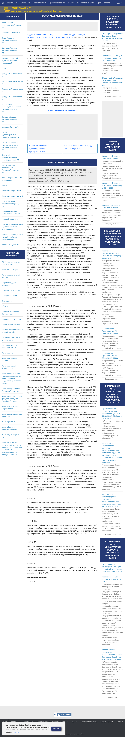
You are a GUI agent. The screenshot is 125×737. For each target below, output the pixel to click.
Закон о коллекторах (10, 270)
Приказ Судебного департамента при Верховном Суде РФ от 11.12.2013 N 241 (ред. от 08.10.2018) (112, 413)
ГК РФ (4, 68)
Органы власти (103, 3)
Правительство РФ (57, 3)
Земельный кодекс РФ (11, 127)
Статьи (120, 722)
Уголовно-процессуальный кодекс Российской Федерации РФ (12, 237)
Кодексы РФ (12, 3)
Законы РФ (25, 3)
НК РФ (4, 185)
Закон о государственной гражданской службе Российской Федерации (12, 398)
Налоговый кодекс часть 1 (12, 191)
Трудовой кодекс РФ (10, 219)
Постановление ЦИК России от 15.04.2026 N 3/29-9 (111, 579)
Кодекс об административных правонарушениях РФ (10, 157)
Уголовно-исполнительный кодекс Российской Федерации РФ (12, 226)
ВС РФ (71, 3)
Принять (56, 729)
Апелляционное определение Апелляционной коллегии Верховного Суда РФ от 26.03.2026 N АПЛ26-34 (112, 654)
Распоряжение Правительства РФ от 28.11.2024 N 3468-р (110, 355)
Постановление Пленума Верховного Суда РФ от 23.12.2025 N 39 (112, 58)
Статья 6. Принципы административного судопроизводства (38, 149)
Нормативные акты (85, 3)
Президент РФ (39, 3)
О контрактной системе (11, 324)
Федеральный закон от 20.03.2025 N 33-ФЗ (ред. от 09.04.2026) (112, 185)
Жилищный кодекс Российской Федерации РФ (11, 119)
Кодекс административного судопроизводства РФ (10, 134)
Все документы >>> (112, 96)
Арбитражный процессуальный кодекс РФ (11, 25)
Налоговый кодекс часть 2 (12, 196)
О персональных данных (12, 319)
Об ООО (5, 306)
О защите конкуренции (11, 290)
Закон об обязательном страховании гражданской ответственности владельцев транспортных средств (12, 378)
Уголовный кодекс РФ (10, 245)
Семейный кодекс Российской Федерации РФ (11, 203)
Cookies (16, 732)
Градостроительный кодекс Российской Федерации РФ (10, 60)
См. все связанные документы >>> (62, 110)
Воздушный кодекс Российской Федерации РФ (11, 50)
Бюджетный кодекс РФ (11, 33)
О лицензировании (9, 296)
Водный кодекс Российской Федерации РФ (11, 40)
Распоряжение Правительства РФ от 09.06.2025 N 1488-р (110, 331)
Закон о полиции (8, 353)
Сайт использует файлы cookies (71, 734)
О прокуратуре (7, 301)
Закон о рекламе (8, 422)
